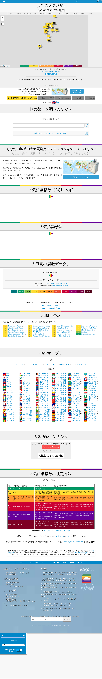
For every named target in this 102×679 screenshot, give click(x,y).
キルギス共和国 (59, 396)
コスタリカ (24, 398)
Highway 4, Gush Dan (86, 322)
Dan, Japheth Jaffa (61, 328)
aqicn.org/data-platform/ (51, 304)
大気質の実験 (10, 580)
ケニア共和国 (25, 415)
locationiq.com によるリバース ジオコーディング (58, 599)
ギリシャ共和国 (59, 386)
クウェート (24, 375)
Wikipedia (60, 532)
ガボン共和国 (42, 392)
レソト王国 (8, 413)
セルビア (8, 398)
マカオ (7, 382)
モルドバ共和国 (43, 403)
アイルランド (25, 413)
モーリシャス (25, 405)
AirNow (68, 532)
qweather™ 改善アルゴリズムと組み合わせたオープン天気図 (58, 584)
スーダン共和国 (59, 373)
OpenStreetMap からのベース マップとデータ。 (57, 601)
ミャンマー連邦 (43, 405)
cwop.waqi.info (67, 588)
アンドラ (8, 386)
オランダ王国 (42, 371)
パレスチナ (8, 415)
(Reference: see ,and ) (51, 503)
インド (7, 384)
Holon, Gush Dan (61, 330)
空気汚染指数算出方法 (12, 592)
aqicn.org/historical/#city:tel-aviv (57, 279)
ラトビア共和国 (59, 375)
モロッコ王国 (42, 373)
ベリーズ (8, 396)
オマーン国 (8, 409)
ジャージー (24, 381)
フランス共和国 (59, 401)
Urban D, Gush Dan (86, 324)
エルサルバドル (43, 415)
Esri (7, 62)
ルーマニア (8, 411)
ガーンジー (24, 369)
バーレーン (24, 388)
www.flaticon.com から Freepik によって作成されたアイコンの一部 (59, 595)
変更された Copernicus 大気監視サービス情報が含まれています (59, 591)
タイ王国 (8, 401)
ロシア (7, 375)
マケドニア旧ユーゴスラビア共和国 (91, 417)
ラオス (7, 379)
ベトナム (8, 405)
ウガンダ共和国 (43, 413)
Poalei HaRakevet (85, 330)
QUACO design (47, 606)
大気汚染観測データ (12, 590)
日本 (6, 373)
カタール (8, 388)
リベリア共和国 (59, 407)
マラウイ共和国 (59, 369)
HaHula (81, 328)
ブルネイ (8, 407)
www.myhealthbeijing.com (73, 538)
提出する (67, 615)
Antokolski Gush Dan (38, 326)
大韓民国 (8, 403)
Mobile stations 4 (61, 332)
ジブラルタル (42, 398)
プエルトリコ (42, 386)
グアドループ (42, 379)
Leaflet (2, 61)
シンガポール (42, 394)
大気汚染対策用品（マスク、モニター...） (18, 596)
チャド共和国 (25, 403)
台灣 (6, 369)
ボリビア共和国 (59, 388)
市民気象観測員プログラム (51, 588)
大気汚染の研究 (11, 574)
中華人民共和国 (59, 398)
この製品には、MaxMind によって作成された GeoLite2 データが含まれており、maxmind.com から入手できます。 (59, 575)
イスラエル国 (25, 411)
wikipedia (47, 526)
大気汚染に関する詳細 (12, 578)
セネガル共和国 (43, 416)
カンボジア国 (42, 390)
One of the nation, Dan (63, 322)
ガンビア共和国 (59, 390)
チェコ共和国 (25, 416)
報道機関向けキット (12, 570)
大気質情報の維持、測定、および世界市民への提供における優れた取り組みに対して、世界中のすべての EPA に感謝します (59, 570)
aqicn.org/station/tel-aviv (60, 281)
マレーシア (24, 377)
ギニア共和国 (42, 401)
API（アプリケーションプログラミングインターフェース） (21, 598)
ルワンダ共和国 (43, 411)
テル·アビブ (34, 328)
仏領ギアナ (24, 371)
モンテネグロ (42, 375)
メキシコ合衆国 (59, 377)
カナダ (7, 381)
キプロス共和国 (59, 384)
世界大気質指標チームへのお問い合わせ (17, 569)
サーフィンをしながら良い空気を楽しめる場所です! (58, 604)
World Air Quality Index (82, 548)
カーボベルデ (42, 384)
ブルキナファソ (59, 392)
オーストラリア (59, 399)
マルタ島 (8, 399)
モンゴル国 (24, 379)
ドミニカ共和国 (59, 405)
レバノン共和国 (59, 379)
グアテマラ (24, 373)
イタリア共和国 (59, 394)
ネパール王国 (42, 399)
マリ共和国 (8, 416)
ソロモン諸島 (42, 382)
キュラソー (24, 399)
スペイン (8, 390)
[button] (2, 13)
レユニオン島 (42, 381)
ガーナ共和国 (42, 396)
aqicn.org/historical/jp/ (50, 301)
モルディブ (24, 382)
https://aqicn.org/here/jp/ (51, 81)
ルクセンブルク (59, 381)
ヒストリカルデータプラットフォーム (17, 601)
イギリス (8, 392)
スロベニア (24, 390)
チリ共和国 (24, 396)
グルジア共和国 (59, 382)
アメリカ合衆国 (43, 409)
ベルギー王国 (42, 369)
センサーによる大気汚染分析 (14, 582)
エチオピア (24, 384)
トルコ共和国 (42, 377)
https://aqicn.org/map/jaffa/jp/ (51, 67)
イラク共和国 (25, 407)
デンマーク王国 (59, 403)
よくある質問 (10, 586)
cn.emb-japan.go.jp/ (62, 526)
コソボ (7, 377)
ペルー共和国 (42, 388)
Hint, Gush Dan (60, 324)
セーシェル (24, 394)
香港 (6, 371)
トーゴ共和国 (25, 409)
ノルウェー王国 (59, 371)
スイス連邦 (24, 386)
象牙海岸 (8, 394)
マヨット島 (24, 392)
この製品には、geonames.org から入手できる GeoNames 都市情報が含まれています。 (59, 580)
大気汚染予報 (10, 594)
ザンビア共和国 (43, 407)
